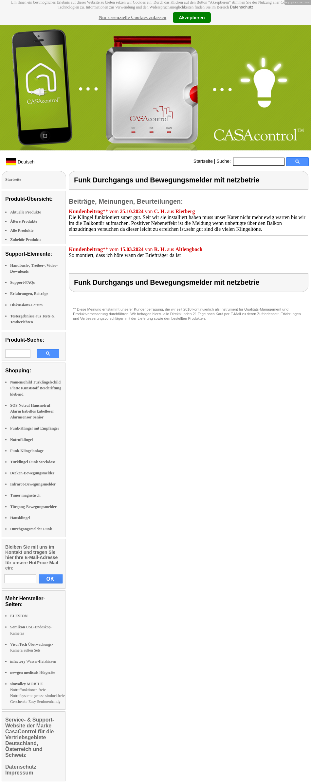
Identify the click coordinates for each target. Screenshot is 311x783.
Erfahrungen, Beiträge (29, 293)
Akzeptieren (192, 17)
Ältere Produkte (23, 221)
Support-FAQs (22, 282)
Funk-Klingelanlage (27, 451)
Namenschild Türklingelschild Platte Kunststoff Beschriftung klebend (35, 388)
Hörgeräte (32, 672)
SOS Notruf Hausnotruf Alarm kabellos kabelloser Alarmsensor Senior (32, 411)
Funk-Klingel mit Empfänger (34, 428)
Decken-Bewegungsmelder (32, 473)
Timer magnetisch (25, 495)
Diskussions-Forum (26, 305)
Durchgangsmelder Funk (31, 529)
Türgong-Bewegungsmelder (33, 506)
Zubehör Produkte (25, 239)
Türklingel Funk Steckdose (33, 462)
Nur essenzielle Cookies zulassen (132, 17)
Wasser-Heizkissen (33, 661)
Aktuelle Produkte (25, 212)
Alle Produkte (21, 230)
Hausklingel (20, 518)
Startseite (203, 161)
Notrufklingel (21, 439)
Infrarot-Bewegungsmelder (33, 484)
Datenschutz (241, 7)
